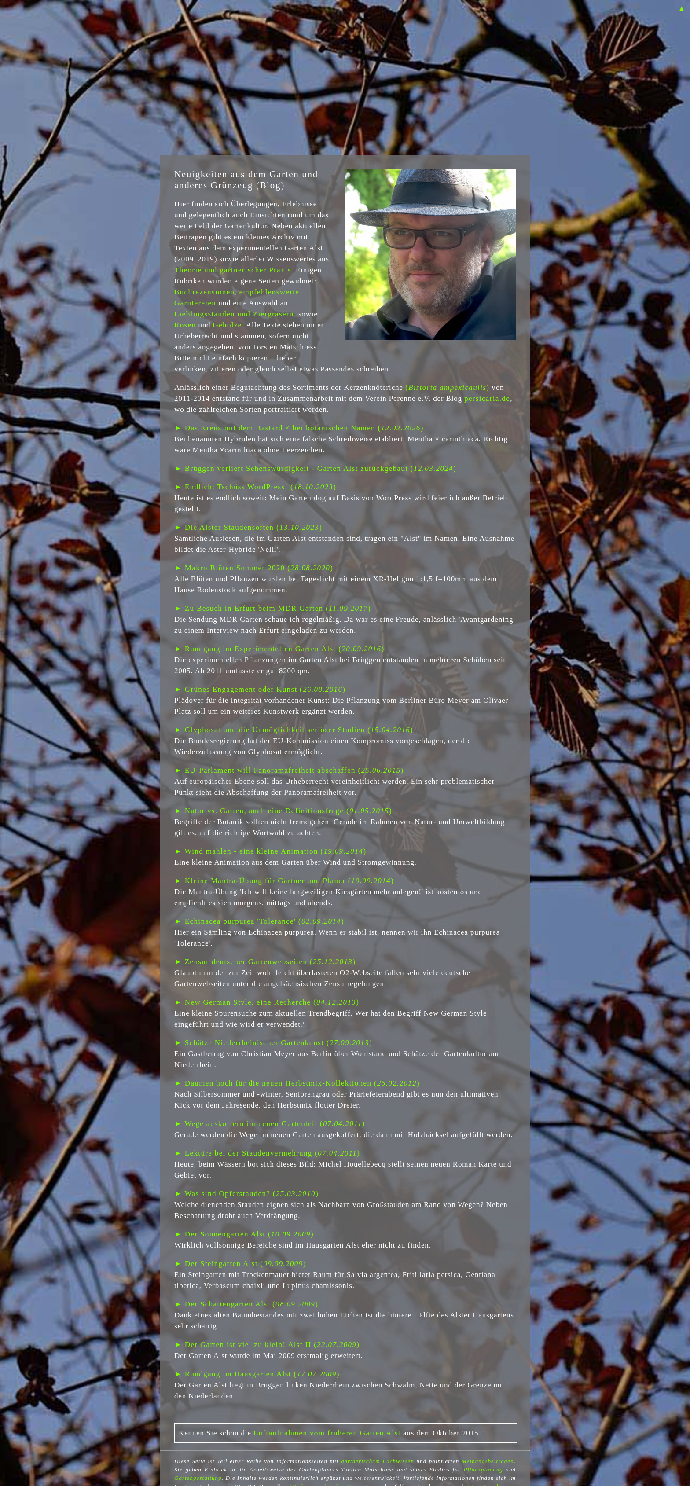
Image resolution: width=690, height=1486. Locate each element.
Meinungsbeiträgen (488, 1461)
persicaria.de (487, 398)
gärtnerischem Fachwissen (377, 1461)
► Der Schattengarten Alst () (246, 1304)
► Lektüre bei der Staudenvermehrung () (267, 1153)
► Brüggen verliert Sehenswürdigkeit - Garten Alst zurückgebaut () (315, 468)
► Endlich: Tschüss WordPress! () (255, 487)
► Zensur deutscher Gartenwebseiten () (265, 962)
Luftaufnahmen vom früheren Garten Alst (327, 1433)
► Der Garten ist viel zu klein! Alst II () (267, 1344)
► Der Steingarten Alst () (240, 1263)
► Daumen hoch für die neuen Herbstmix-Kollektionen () (297, 1083)
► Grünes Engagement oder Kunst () (259, 689)
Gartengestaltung (198, 1478)
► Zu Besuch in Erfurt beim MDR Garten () (272, 608)
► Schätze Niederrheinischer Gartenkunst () (273, 1042)
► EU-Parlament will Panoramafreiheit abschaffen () (289, 770)
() (447, 387)
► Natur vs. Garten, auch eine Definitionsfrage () (283, 811)
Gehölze (227, 325)
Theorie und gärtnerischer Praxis (232, 270)
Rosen (185, 325)
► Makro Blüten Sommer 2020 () (253, 568)
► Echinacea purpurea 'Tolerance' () (259, 921)
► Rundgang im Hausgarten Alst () (257, 1374)
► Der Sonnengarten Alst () (244, 1234)
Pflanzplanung (483, 1469)
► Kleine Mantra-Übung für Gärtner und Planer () (284, 881)
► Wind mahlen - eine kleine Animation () (270, 851)
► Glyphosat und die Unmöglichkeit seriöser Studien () (293, 730)
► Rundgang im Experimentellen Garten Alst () (279, 649)
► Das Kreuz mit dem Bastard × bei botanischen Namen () (299, 428)
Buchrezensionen (204, 292)
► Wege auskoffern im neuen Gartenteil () (269, 1123)
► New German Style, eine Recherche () (266, 1002)
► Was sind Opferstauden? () (246, 1193)
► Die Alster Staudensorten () (248, 527)
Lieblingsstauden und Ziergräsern (234, 314)
